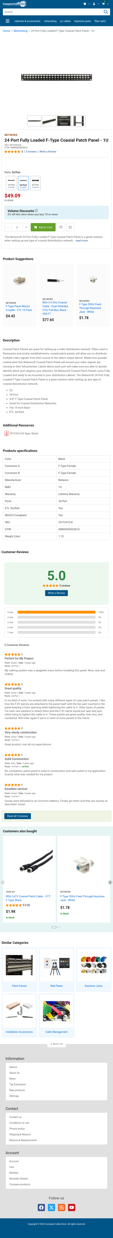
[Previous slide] (3, 882)
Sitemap (14, 1096)
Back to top (58, 1044)
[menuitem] (87, 4)
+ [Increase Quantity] (26, 227)
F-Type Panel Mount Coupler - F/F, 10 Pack (19, 308)
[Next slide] (110, 882)
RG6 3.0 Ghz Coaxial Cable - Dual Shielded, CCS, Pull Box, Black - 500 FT (55, 308)
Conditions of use (19, 1122)
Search (13, 1067)
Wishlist (13, 1172)
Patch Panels (19, 985)
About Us (14, 1072)
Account (14, 1161)
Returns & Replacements (23, 1140)
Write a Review (47, 151)
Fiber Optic (100, 21)
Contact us (15, 1117)
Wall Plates (56, 985)
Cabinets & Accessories (27, 21)
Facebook (41, 1207)
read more (82, 240)
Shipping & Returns (20, 1134)
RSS (61, 1207)
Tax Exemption (17, 1084)
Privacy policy (17, 1128)
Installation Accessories (19, 1031)
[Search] (106, 12)
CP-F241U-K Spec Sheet (24, 433)
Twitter (51, 1207)
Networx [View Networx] (11, 135)
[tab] (54, 927)
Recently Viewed (18, 1178)
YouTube (71, 1207)
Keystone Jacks (82, 21)
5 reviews (31, 151)
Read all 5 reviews (17, 816)
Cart (11, 1167)
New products (17, 1090)
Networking (50, 21)
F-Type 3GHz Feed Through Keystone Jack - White (90, 308)
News (12, 1078)
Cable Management (56, 1031)
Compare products (19, 1184)
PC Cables (65, 21)
